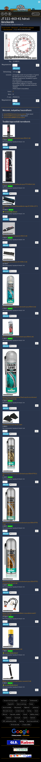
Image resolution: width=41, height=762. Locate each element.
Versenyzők (17, 717)
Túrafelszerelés (33, 700)
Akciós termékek (7, 707)
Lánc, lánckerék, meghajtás (26, 27)
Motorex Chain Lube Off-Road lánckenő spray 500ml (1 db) (18, 336)
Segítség (21, 721)
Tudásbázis (8, 717)
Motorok (5, 714)
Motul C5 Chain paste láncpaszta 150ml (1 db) (15, 236)
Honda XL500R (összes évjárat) (12, 115)
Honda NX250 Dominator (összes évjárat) (15, 114)
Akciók (36, 711)
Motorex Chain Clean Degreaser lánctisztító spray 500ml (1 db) (19, 307)
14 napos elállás (26, 724)
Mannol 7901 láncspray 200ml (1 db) (12, 649)
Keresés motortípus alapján (11, 700)
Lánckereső (35, 707)
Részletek (13, 147)
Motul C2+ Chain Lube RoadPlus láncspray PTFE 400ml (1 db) (19, 184)
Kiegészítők (11, 704)
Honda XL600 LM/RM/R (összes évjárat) (14, 117)
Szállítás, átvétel (34, 714)
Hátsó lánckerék (7, 29)
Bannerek (32, 717)
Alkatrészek (14, 27)
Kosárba (16, 68)
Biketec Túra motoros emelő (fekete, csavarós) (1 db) (17, 681)
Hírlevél (25, 714)
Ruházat (31, 704)
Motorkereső (17, 707)
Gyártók (25, 717)
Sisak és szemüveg (21, 704)
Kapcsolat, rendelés (15, 714)
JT (13, 91)
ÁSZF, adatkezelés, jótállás (9, 721)
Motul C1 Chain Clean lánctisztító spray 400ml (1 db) (16, 138)
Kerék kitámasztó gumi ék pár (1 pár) (12, 424)
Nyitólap (29, 711)
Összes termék (6, 27)
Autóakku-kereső (20, 711)
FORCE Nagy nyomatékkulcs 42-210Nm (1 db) (15, 262)
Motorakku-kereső (7, 711)
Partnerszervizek (15, 724)
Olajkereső (26, 707)
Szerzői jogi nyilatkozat (32, 721)
